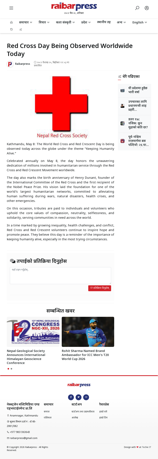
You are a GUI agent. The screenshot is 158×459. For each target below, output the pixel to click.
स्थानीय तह (104, 22)
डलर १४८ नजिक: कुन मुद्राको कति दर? (138, 124)
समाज (47, 412)
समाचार (26, 23)
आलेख (75, 418)
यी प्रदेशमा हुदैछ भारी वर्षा (137, 90)
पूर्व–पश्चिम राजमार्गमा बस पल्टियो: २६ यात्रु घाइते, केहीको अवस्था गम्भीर (138, 145)
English (139, 23)
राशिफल (48, 418)
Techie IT (146, 447)
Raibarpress (22, 64)
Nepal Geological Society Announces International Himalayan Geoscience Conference (26, 357)
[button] (11, 8)
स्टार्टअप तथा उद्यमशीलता (83, 412)
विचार (44, 23)
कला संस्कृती (65, 23)
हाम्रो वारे (103, 412)
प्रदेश (86, 23)
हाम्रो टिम (103, 418)
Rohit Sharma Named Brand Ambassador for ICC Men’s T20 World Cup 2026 (85, 355)
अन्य (121, 23)
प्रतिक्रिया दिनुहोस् (99, 288)
